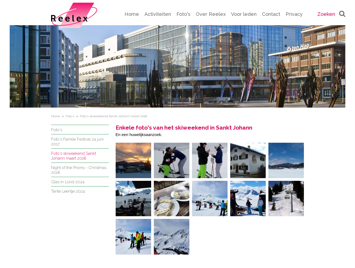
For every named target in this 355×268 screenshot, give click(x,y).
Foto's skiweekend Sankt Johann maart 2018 (73, 156)
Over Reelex (211, 14)
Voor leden (244, 14)
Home (132, 14)
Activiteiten (157, 14)
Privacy (294, 14)
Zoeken (331, 14)
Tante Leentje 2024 (68, 191)
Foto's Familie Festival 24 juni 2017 (77, 141)
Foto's (183, 14)
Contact (271, 14)
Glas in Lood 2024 (67, 181)
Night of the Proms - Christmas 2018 (78, 170)
